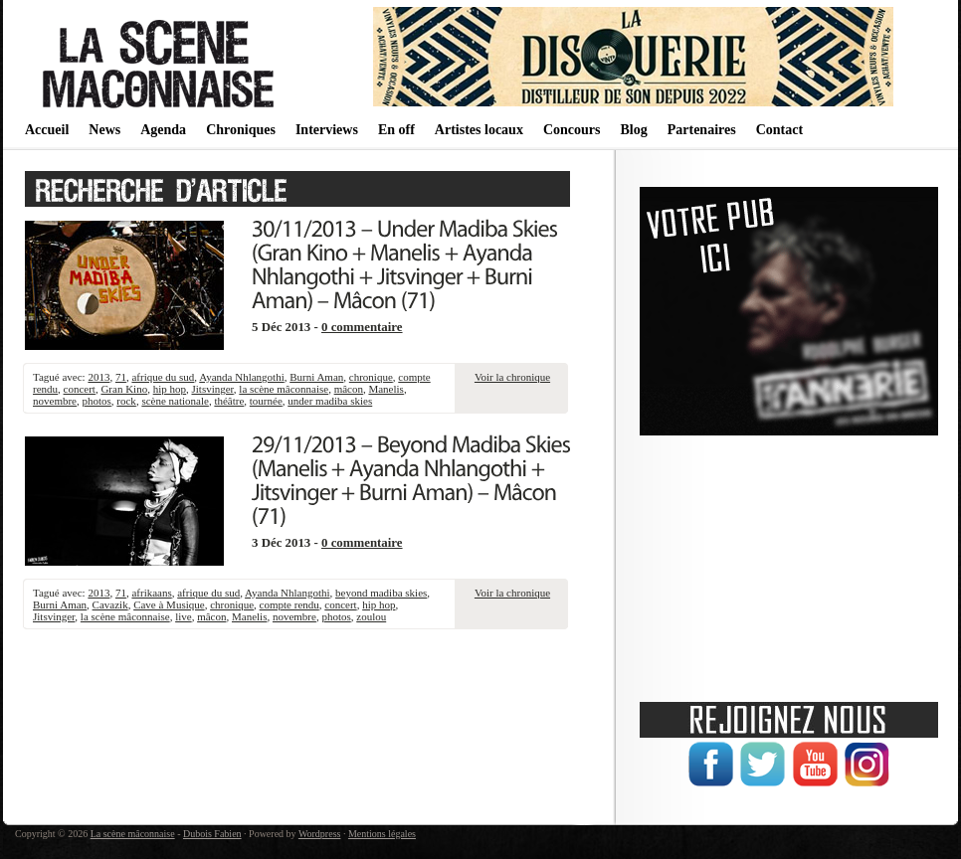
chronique (371, 377)
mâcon (348, 389)
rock (126, 401)
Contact (779, 129)
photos (96, 401)
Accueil (47, 129)
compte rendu (289, 604)
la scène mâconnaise (283, 389)
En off (396, 129)
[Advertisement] (789, 561)
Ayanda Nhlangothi (241, 377)
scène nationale (175, 401)
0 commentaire (362, 327)
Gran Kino (123, 389)
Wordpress (319, 833)
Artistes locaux (479, 129)
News (104, 129)
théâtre (229, 401)
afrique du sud (162, 377)
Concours (572, 129)
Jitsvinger (212, 389)
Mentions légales (382, 833)
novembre (55, 401)
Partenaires (702, 129)
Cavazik (110, 604)
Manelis (385, 389)
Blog (633, 129)
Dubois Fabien (212, 833)
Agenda (163, 129)
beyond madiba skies (381, 593)
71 (120, 377)
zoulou (371, 616)
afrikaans (151, 593)
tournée (266, 401)
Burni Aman (316, 377)
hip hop (169, 389)
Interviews (326, 129)
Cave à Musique (168, 604)
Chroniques (241, 129)
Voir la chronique (512, 377)
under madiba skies (330, 401)
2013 (98, 377)
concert (80, 389)
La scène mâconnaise (133, 833)
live (183, 616)
